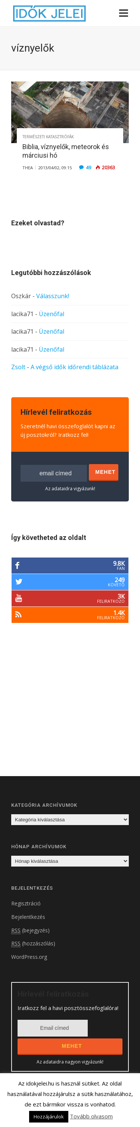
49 (88, 167)
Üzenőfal (51, 314)
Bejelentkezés (28, 916)
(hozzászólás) (33, 943)
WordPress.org (29, 956)
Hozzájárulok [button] (49, 1116)
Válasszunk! (52, 296)
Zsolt (18, 367)
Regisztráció (26, 903)
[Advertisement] (74, 709)
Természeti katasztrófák (48, 136)
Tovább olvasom (91, 1116)
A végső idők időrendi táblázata (74, 367)
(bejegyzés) (30, 930)
